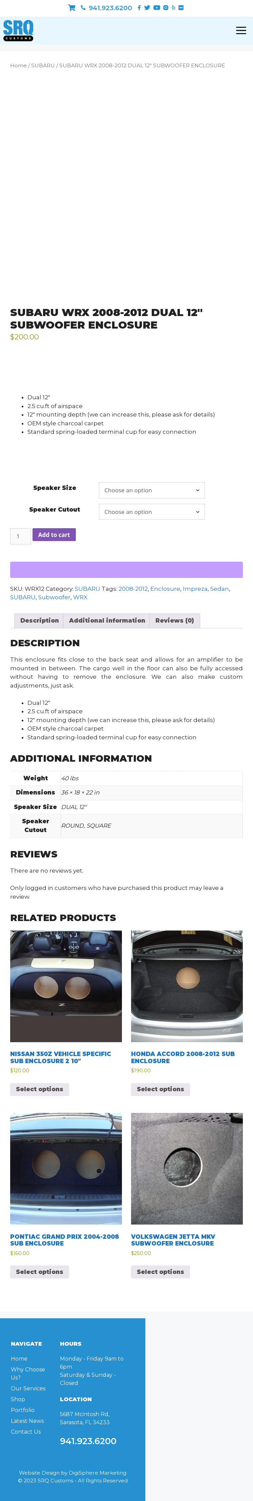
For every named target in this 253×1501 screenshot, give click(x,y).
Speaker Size (54, 488)
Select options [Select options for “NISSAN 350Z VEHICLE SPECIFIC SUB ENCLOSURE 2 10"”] (39, 1089)
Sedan (219, 588)
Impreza (195, 588)
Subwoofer (54, 597)
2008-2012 (133, 588)
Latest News (27, 1421)
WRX (80, 597)
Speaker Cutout (54, 509)
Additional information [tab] (107, 620)
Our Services (28, 1388)
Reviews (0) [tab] (174, 620)
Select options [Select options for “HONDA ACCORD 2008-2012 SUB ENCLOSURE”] (160, 1089)
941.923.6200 (106, 8)
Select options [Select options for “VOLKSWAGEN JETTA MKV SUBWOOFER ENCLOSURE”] (160, 1272)
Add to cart (54, 535)
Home (18, 65)
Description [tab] (39, 620)
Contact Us (26, 1432)
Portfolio (23, 1410)
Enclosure (165, 588)
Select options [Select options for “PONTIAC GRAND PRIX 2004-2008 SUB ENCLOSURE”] (39, 1272)
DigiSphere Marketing (97, 1473)
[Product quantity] (20, 536)
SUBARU (43, 65)
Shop (18, 1399)
